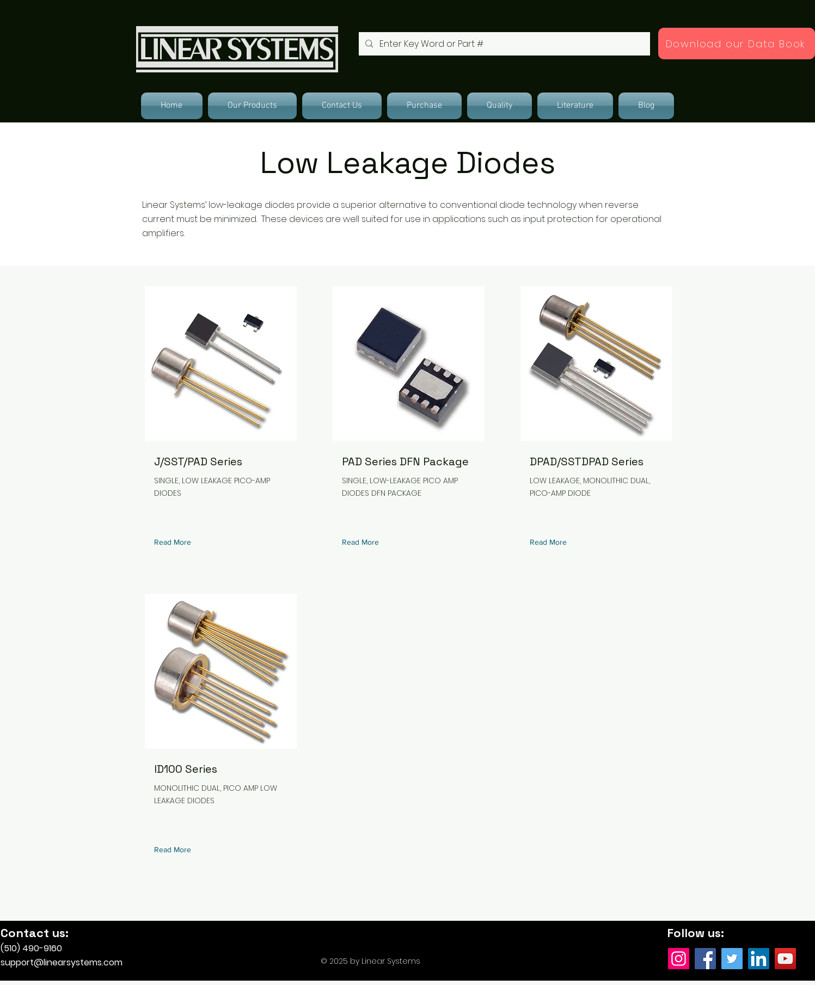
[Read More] (175, 542)
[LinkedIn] (758, 958)
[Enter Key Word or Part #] (503, 44)
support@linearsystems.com (61, 962)
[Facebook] (705, 958)
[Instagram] (678, 958)
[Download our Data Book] (736, 43)
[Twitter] (732, 958)
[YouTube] (785, 958)
